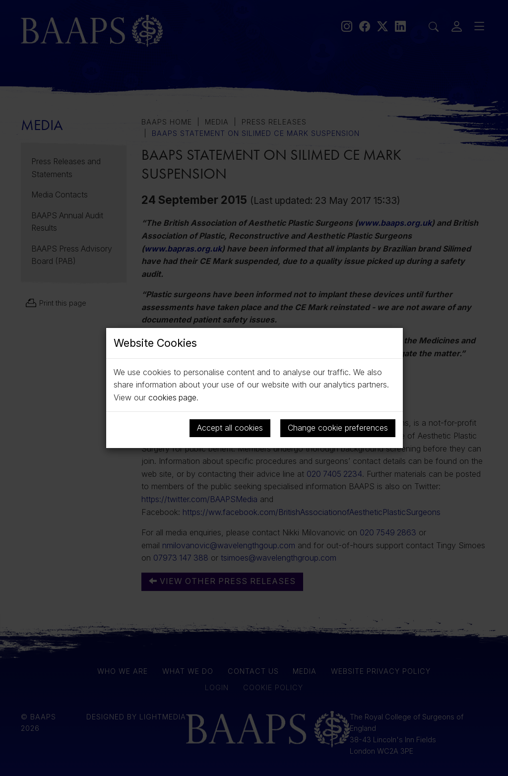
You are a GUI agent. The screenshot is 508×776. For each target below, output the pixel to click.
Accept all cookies (230, 428)
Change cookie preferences (338, 428)
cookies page (172, 397)
